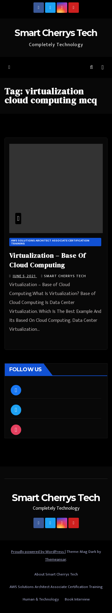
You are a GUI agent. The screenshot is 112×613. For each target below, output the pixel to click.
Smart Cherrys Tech (56, 32)
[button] (91, 67)
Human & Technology (41, 599)
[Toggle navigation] (103, 67)
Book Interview (77, 599)
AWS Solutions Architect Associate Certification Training (50, 242)
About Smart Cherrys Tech (56, 574)
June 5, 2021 (25, 276)
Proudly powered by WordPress (38, 551)
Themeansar (55, 559)
